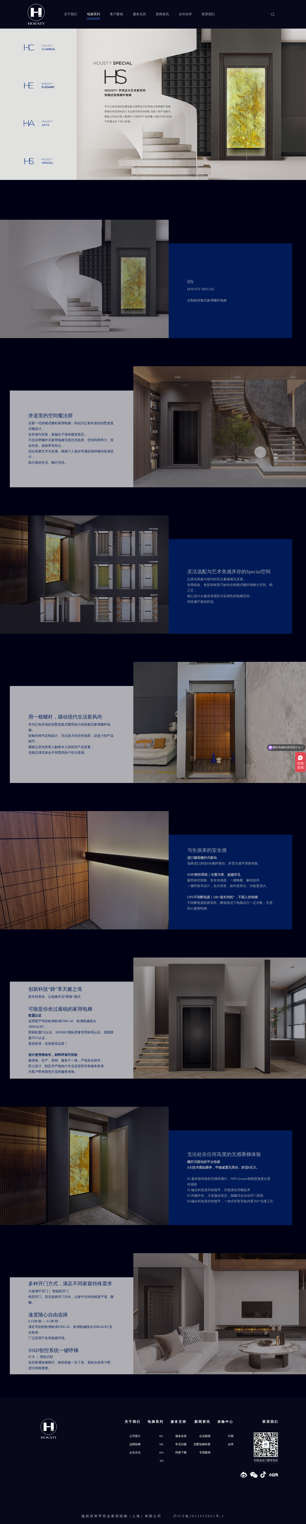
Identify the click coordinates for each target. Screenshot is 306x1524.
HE (161, 1444)
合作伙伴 (185, 14)
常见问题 (181, 1444)
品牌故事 (135, 1444)
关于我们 (70, 14)
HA (161, 1452)
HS (162, 1460)
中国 (230, 1436)
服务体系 (181, 1436)
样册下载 (181, 1452)
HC (161, 1436)
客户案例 (116, 14)
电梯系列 (93, 14)
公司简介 (135, 1436)
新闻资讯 (162, 14)
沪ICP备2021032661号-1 (198, 1516)
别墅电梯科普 (202, 1444)
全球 (230, 1444)
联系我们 (208, 14)
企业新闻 (204, 1436)
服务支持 (139, 14)
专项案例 (204, 1452)
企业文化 (135, 1452)
